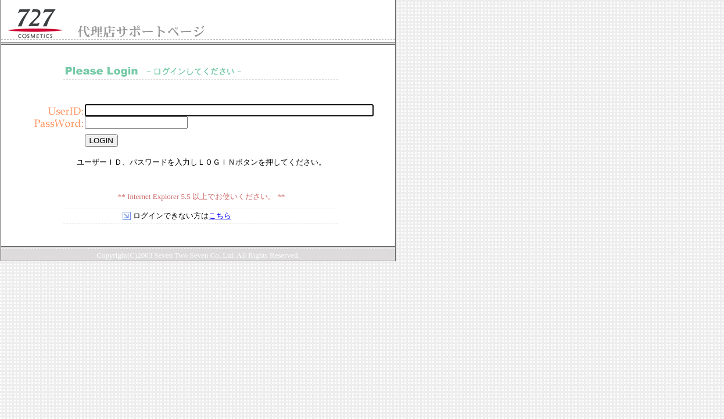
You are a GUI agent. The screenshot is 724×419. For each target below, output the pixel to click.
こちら (220, 215)
